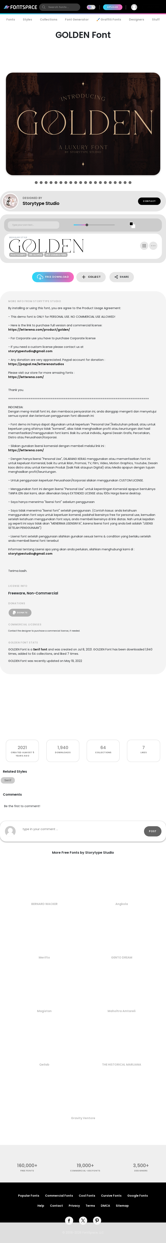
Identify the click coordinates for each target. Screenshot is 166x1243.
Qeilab (44, 1064)
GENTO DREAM (121, 957)
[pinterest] (97, 1221)
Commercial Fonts (59, 1196)
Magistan (44, 1011)
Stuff (156, 19)
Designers (136, 19)
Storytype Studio (41, 203)
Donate (20, 613)
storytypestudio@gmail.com (30, 351)
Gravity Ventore (83, 1118)
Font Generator (77, 19)
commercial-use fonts (85, 1170)
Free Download (53, 277)
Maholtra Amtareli (122, 1011)
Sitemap (122, 1206)
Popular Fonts (28, 1196)
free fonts (27, 1170)
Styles (27, 19)
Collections (48, 19)
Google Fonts (137, 1196)
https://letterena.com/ (26, 377)
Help (40, 1206)
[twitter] (83, 1221)
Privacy (74, 1206)
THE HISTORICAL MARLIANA (121, 1064)
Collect (91, 277)
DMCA (105, 1206)
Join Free (153, 7)
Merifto (44, 957)
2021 (22, 748)
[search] (59, 7)
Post (153, 831)
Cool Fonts (87, 1196)
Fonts (10, 19)
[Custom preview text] (33, 225)
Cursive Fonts (111, 1196)
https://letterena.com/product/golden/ (39, 330)
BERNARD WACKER (44, 904)
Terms (90, 1206)
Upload (112, 7)
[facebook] (69, 1221)
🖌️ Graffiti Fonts (108, 19)
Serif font (40, 649)
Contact (149, 201)
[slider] (87, 225)
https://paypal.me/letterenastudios (36, 364)
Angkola (121, 904)
